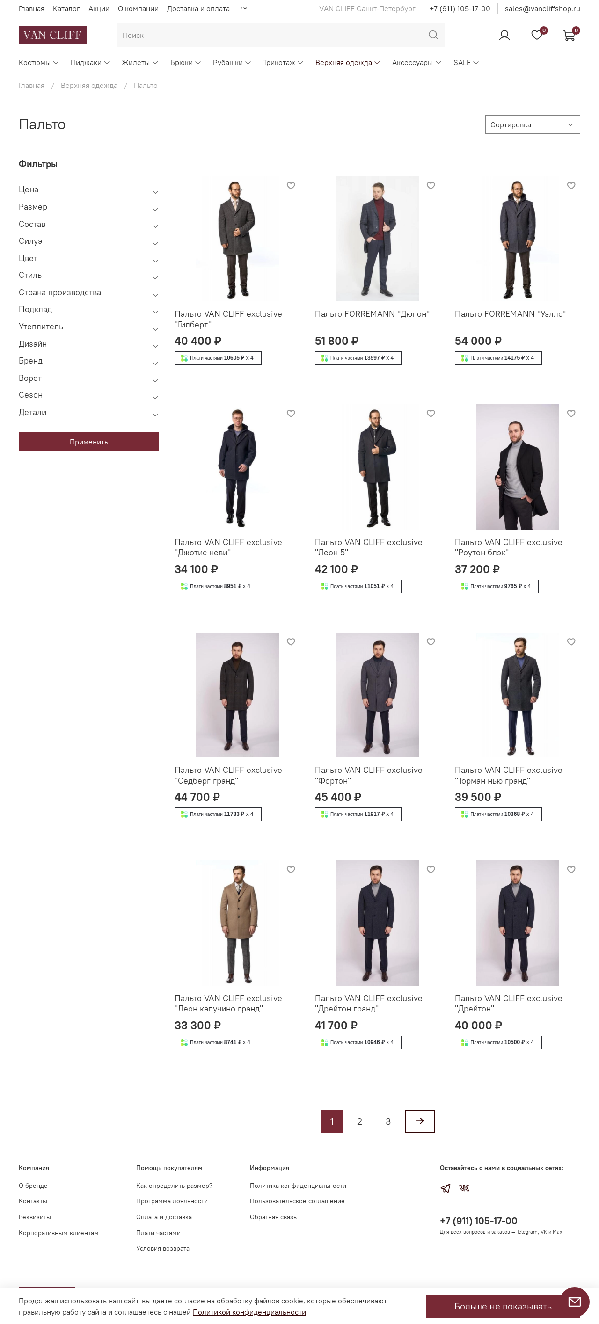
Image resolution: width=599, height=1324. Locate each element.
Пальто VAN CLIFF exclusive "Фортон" (369, 775)
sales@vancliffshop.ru (542, 8)
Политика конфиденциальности (298, 1185)
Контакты (33, 1201)
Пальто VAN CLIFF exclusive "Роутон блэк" (508, 547)
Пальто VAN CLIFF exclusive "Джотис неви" (228, 547)
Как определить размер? (174, 1185)
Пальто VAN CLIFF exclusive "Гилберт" (228, 319)
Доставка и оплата (198, 8)
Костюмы (39, 62)
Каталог (66, 8)
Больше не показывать (503, 1306)
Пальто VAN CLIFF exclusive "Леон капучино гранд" (228, 1003)
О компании (138, 8)
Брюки (186, 62)
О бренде (33, 1185)
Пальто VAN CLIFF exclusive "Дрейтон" (508, 1003)
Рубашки (232, 62)
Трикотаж (283, 62)
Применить (89, 441)
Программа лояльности (172, 1201)
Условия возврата (163, 1248)
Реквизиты (35, 1217)
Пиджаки (90, 62)
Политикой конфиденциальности (249, 1312)
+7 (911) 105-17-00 (460, 8)
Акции (99, 8)
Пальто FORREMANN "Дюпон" (372, 313)
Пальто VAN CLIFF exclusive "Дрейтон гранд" (369, 1003)
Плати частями (158, 1233)
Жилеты (140, 62)
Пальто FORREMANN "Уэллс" (510, 313)
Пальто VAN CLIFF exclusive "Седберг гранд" (228, 775)
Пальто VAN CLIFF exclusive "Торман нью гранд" (508, 775)
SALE (466, 62)
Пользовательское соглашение (297, 1201)
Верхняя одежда (348, 62)
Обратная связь (273, 1217)
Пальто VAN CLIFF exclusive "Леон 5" (369, 547)
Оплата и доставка (164, 1217)
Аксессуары (417, 62)
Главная (31, 8)
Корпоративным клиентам (59, 1233)
